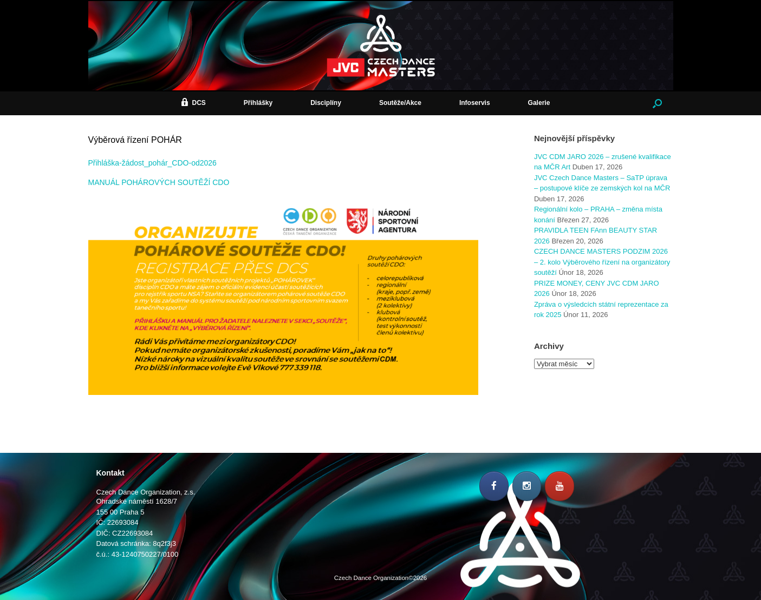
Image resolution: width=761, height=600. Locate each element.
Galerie (539, 103)
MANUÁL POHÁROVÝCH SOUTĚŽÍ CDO (159, 182)
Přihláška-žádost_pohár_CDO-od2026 (152, 163)
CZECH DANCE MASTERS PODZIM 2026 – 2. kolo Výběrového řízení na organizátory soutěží (602, 261)
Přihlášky (258, 103)
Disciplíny (325, 103)
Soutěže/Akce (400, 103)
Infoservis (474, 103)
